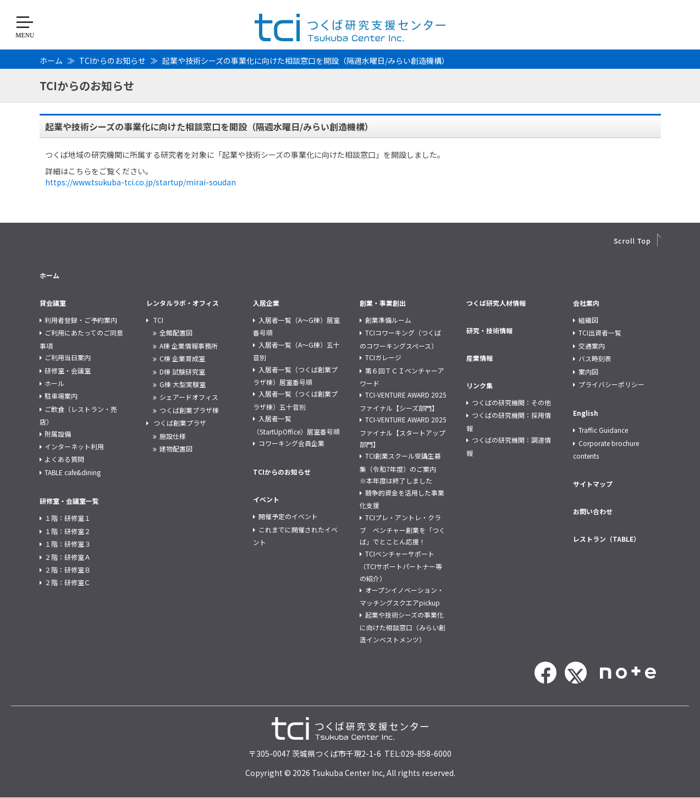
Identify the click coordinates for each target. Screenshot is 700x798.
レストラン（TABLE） (606, 538)
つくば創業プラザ (179, 422)
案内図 (588, 371)
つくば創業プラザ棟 (189, 410)
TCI (158, 319)
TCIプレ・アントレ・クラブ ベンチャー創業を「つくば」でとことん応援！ (402, 530)
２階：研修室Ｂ (68, 569)
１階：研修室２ (68, 531)
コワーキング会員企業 (291, 443)
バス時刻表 (594, 358)
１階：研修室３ (68, 543)
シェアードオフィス (188, 396)
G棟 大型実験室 (182, 384)
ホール (54, 383)
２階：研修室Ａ (68, 557)
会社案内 (586, 302)
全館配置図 (175, 332)
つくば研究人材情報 (496, 302)
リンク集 (479, 385)
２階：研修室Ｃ (68, 582)
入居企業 (266, 302)
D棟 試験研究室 (182, 371)
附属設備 (58, 433)
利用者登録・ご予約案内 (81, 319)
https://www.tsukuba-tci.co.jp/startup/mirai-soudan (140, 182)
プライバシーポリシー (611, 384)
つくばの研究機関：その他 (511, 402)
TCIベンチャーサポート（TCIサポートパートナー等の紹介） (401, 566)
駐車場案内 (61, 395)
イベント (266, 499)
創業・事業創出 (383, 302)
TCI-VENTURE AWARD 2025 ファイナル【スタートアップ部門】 (403, 432)
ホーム (51, 60)
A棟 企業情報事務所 (188, 345)
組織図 (588, 319)
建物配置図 (175, 448)
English (585, 412)
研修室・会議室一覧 (69, 500)
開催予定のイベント (288, 516)
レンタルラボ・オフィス (182, 302)
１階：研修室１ (68, 517)
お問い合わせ (593, 511)
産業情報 (479, 357)
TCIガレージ (383, 357)
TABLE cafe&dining (73, 472)
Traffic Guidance (603, 429)
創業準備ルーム (388, 319)
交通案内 (591, 345)
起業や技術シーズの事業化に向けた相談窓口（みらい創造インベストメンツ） (402, 627)
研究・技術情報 (489, 330)
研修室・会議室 (68, 370)
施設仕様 (172, 436)
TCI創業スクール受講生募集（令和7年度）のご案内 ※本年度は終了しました (401, 468)
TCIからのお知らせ (112, 60)
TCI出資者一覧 (599, 332)
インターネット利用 (74, 446)
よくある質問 (64, 459)
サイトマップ (593, 483)
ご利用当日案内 (68, 357)
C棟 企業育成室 (182, 358)
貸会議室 (53, 302)
